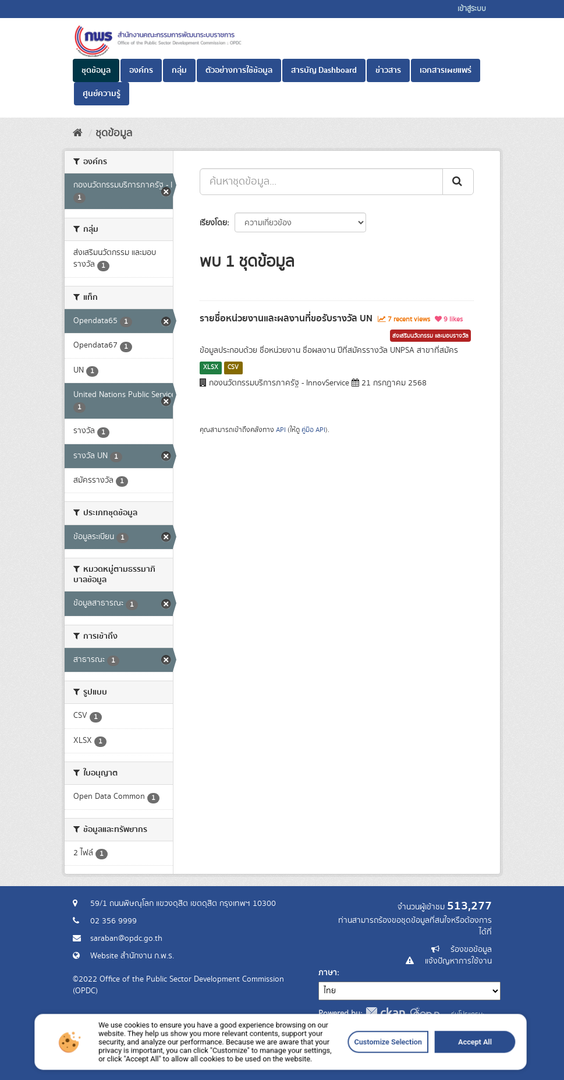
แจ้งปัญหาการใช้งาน (458, 961)
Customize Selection (341, 1065)
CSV (233, 367)
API (281, 430)
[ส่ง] (458, 181)
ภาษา (327, 973)
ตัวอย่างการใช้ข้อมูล (238, 70)
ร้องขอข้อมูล (471, 949)
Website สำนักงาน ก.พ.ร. (132, 956)
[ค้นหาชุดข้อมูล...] (321, 181)
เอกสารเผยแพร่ (445, 70)
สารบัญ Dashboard (324, 70)
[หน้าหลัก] (78, 133)
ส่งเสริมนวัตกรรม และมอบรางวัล (430, 336)
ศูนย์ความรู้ (101, 93)
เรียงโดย (213, 223)
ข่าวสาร (388, 70)
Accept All (396, 1065)
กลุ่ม (179, 70)
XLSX (210, 367)
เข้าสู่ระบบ (471, 9)
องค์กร (141, 70)
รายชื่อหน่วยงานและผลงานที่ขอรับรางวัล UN (286, 318)
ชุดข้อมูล (96, 70)
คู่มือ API (313, 430)
